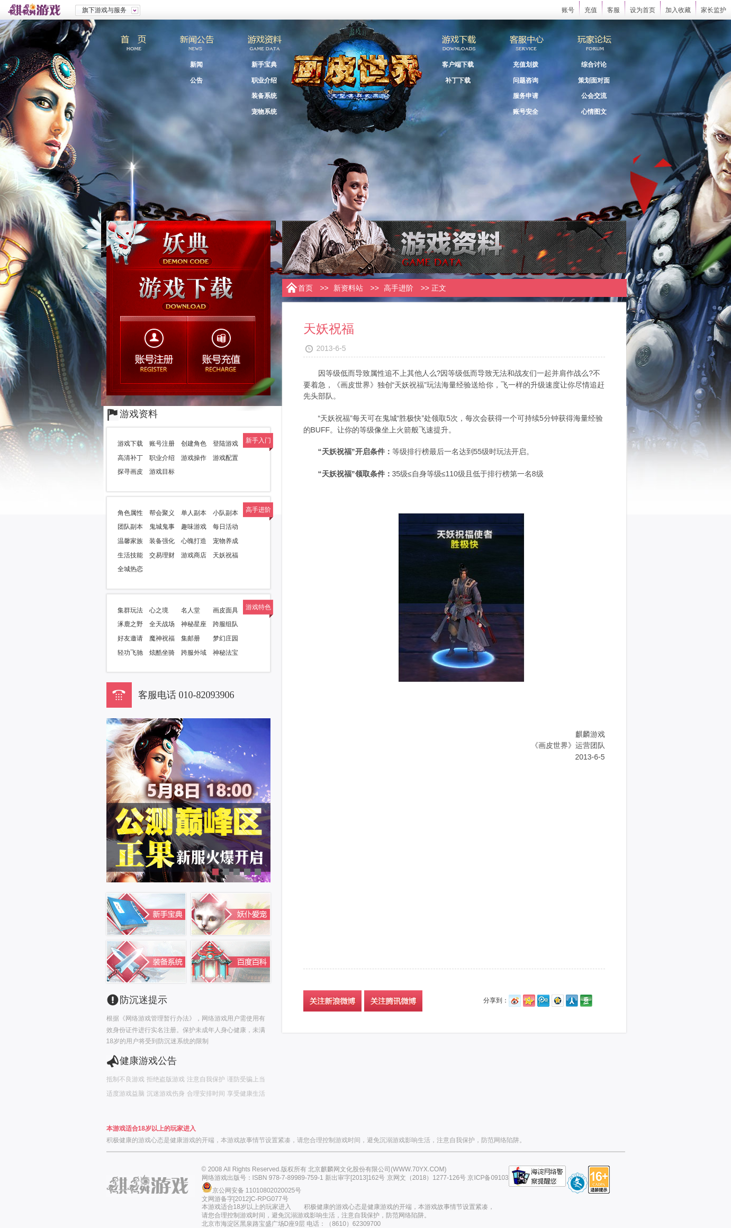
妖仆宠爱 (230, 914)
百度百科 (230, 962)
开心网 (529, 1001)
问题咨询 (525, 80)
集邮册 (190, 638)
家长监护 (713, 10)
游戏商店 (193, 555)
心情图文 (594, 111)
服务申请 (525, 96)
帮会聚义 (162, 513)
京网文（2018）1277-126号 (426, 1177)
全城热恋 (130, 569)
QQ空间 (558, 1001)
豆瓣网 (586, 1001)
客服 (613, 10)
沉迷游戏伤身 (166, 1093)
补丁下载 (458, 80)
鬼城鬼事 (162, 526)
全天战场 (162, 624)
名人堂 (190, 610)
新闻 (196, 64)
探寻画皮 (130, 471)
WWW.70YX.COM (418, 1169)
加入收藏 (678, 10)
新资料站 (348, 288)
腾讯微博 (543, 1001)
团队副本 (130, 526)
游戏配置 (225, 458)
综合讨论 (594, 64)
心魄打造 (193, 541)
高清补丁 (130, 458)
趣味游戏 (193, 526)
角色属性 (130, 513)
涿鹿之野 (130, 624)
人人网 (572, 1001)
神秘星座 (193, 624)
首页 (133, 47)
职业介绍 (264, 80)
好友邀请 (130, 638)
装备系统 (264, 96)
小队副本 (225, 513)
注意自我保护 (206, 1079)
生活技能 (130, 555)
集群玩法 (130, 610)
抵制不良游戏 (125, 1079)
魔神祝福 (162, 638)
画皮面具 (225, 610)
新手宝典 (264, 64)
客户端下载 (458, 64)
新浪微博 (515, 1001)
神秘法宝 (225, 652)
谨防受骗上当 (246, 1079)
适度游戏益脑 (125, 1093)
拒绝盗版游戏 (166, 1079)
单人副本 (193, 513)
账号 (568, 10)
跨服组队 (225, 624)
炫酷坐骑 (162, 652)
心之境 (158, 610)
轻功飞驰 (130, 652)
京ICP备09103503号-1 (499, 1177)
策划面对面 (594, 80)
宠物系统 (264, 111)
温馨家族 (130, 541)
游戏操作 (193, 458)
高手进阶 (398, 288)
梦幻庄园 (225, 638)
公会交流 (594, 96)
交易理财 (162, 555)
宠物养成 (225, 541)
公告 (196, 80)
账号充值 (222, 350)
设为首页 (642, 10)
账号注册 (154, 350)
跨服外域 (193, 652)
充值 (590, 10)
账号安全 (525, 111)
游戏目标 (162, 471)
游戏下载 (188, 292)
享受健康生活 (246, 1093)
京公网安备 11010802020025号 (257, 1190)
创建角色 (193, 443)
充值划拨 (525, 64)
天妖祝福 (225, 555)
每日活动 (225, 526)
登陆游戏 (225, 443)
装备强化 (162, 541)
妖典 (188, 244)
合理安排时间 (206, 1093)
